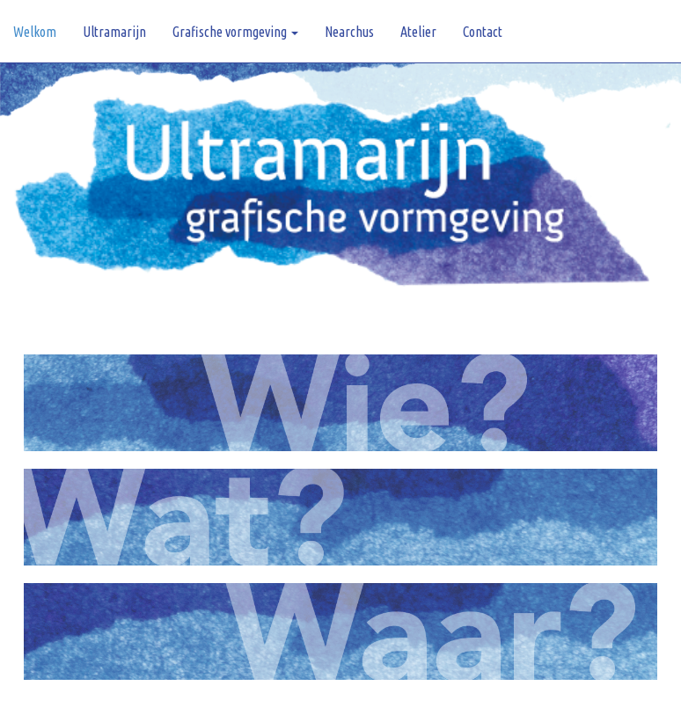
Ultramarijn (114, 32)
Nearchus (349, 32)
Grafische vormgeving (235, 32)
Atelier (418, 32)
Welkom (34, 32)
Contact (482, 32)
